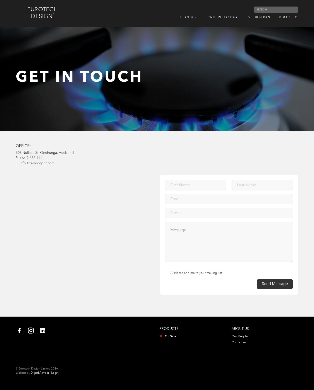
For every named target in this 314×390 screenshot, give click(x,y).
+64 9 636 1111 (31, 158)
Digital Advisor (40, 372)
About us (288, 17)
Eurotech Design (43, 13)
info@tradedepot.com (37, 163)
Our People (240, 336)
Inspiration (258, 17)
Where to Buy (223, 17)
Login (55, 372)
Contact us (239, 342)
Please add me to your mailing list (196, 272)
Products (190, 17)
